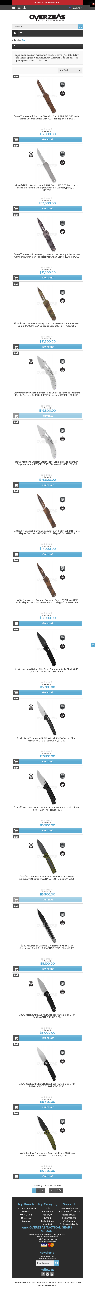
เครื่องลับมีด (47, 1211)
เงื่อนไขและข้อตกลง (69, 1208)
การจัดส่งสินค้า (69, 1214)
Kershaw (26, 1211)
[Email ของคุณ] (45, 1263)
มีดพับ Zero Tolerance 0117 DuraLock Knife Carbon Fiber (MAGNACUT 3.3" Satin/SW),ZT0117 (46, 739)
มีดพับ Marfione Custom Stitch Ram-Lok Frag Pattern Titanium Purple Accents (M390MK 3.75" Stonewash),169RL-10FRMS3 (47, 394)
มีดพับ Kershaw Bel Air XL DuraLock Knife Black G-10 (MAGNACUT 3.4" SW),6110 (47, 1016)
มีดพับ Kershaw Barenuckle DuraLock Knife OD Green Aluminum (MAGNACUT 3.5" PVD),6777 (47, 1154)
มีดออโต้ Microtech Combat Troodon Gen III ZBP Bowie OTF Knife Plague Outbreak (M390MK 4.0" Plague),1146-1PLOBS (47, 601)
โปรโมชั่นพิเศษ (47, 1221)
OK (80, 26)
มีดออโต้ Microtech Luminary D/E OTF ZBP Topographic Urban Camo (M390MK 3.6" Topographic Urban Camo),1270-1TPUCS (47, 255)
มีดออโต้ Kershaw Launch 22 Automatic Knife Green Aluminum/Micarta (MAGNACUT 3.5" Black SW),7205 (47, 878)
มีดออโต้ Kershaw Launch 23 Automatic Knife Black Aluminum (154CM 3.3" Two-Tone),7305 (47, 809)
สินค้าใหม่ (70, 70)
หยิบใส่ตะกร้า (33, 139)
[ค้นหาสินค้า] (45, 26)
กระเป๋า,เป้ (47, 1214)
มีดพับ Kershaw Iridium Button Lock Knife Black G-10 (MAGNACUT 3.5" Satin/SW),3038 (47, 1085)
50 (52, 1190)
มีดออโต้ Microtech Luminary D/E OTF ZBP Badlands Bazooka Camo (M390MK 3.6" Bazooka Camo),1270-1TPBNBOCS (46, 325)
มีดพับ (47, 1208)
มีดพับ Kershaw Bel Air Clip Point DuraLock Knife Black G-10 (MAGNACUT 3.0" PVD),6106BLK (46, 670)
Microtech (26, 1217)
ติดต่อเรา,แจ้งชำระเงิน (69, 1224)
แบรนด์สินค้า (47, 1224)
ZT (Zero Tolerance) (26, 1208)
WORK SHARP (26, 1214)
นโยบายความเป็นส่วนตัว (69, 1211)
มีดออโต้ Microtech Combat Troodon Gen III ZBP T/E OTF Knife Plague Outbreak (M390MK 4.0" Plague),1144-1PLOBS (47, 117)
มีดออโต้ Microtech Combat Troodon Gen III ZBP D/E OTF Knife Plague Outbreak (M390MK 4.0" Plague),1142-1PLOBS (47, 532)
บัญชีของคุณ (69, 1221)
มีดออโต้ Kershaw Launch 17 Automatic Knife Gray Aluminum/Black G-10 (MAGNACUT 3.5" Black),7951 (46, 947)
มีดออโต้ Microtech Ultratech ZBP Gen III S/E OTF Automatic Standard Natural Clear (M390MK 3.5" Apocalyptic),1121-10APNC (46, 187)
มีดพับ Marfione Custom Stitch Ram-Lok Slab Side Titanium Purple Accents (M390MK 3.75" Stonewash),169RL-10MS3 (46, 463)
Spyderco (26, 1221)
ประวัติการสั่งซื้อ (69, 1217)
